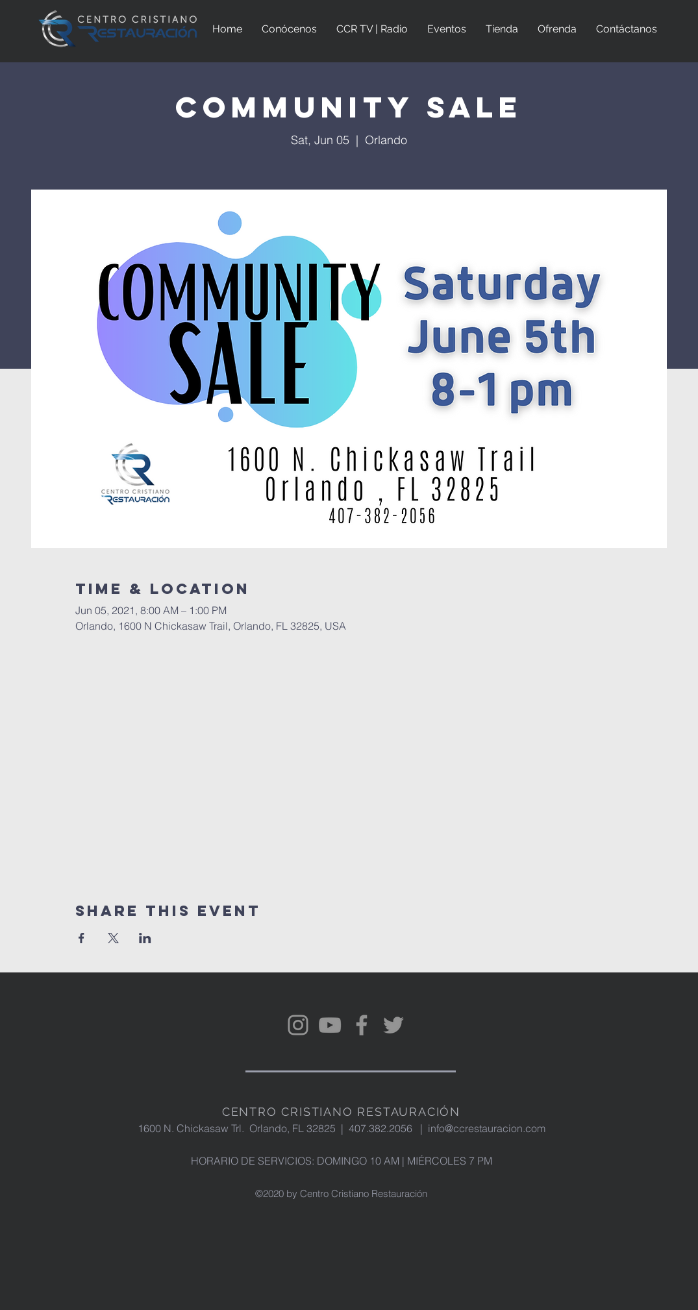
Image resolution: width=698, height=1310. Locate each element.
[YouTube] (329, 1025)
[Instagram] (298, 1025)
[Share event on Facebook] (81, 938)
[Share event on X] (113, 938)
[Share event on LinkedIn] (145, 938)
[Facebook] (361, 1025)
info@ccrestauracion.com (486, 1128)
